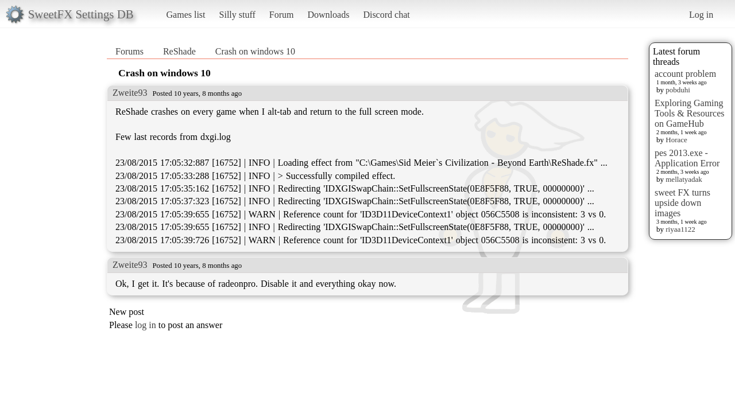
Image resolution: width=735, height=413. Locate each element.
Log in (701, 15)
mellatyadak (684, 179)
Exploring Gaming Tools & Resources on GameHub (690, 113)
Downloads (328, 15)
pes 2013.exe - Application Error (687, 158)
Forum (281, 15)
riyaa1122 (680, 229)
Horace (676, 139)
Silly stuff (237, 15)
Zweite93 (130, 93)
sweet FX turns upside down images (682, 203)
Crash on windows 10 (255, 51)
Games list (186, 15)
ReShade (179, 51)
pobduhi (678, 89)
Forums (129, 51)
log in (145, 325)
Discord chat (386, 15)
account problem (685, 74)
